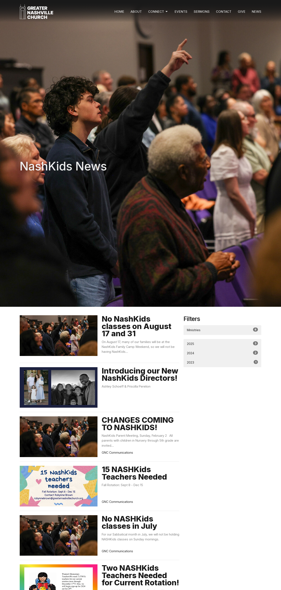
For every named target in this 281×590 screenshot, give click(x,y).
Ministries (222, 330)
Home (119, 12)
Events (181, 12)
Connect (158, 12)
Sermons (202, 12)
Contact (223, 12)
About (136, 12)
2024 (222, 353)
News (256, 12)
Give (241, 12)
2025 (222, 343)
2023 (222, 362)
